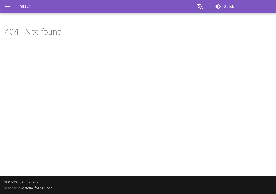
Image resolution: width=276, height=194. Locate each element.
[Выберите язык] (200, 6)
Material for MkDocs (37, 188)
